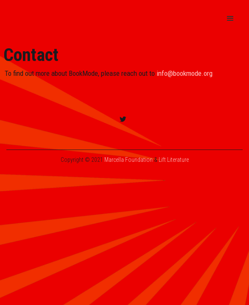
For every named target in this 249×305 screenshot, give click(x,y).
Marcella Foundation (128, 159)
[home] (81, 18)
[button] (230, 18)
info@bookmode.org (185, 73)
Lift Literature (174, 159)
